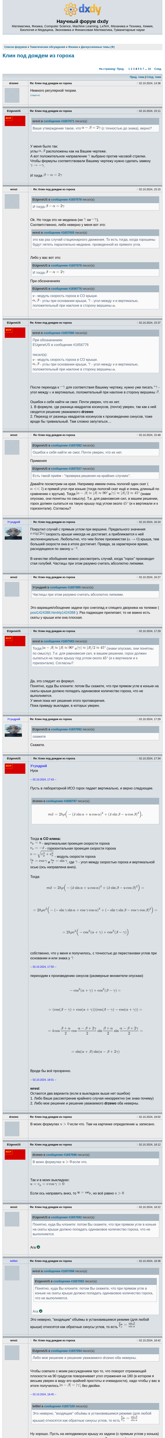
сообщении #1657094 (66, 1351)
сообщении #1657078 (66, 199)
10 (149, 68)
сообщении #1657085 (65, 587)
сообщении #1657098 (59, 1271)
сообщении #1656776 (66, 288)
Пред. (120, 68)
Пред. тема (137, 77)
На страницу (107, 68)
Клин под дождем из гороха (38, 55)
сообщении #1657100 (59, 1406)
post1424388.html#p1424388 (52, 612)
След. (158, 68)
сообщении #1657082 (66, 445)
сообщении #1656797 (61, 801)
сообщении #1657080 (59, 333)
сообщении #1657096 (61, 1154)
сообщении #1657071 (59, 121)
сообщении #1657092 (66, 729)
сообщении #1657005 (59, 232)
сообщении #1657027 (66, 468)
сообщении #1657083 (59, 641)
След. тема (154, 77)
